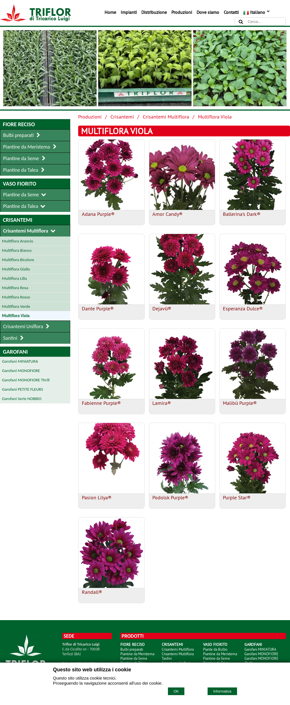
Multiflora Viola (215, 116)
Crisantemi (122, 116)
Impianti (129, 12)
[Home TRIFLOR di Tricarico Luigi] (35, 20)
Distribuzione (154, 12)
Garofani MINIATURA (260, 649)
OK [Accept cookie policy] (176, 691)
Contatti (231, 12)
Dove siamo (208, 12)
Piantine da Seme (133, 658)
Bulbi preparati (131, 649)
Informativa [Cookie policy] (222, 691)
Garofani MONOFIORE (261, 654)
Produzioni (181, 12)
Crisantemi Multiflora (166, 116)
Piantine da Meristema (137, 654)
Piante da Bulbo (215, 649)
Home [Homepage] (110, 12)
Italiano (256, 12)
